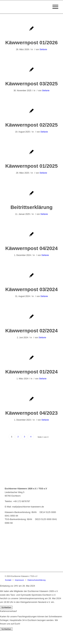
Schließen (6, 607)
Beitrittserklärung (31, 207)
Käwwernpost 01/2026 (31, 42)
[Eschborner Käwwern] (26, 7)
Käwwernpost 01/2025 (31, 166)
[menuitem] (53, 7)
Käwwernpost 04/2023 (31, 413)
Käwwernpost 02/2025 (31, 125)
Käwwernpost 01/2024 (31, 371)
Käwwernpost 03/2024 (31, 289)
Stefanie (43, 49)
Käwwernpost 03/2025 (31, 83)
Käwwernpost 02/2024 (31, 330)
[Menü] (53, 7)
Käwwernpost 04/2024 (31, 248)
